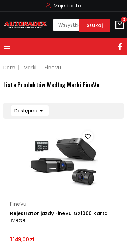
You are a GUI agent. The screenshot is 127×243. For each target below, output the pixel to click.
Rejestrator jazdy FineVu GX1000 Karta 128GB (59, 217)
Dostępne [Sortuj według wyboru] (29, 110)
